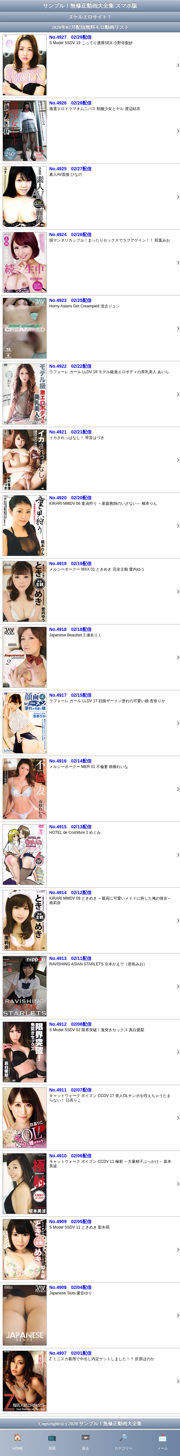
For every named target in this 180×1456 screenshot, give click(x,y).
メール (162, 1441)
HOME (17, 1441)
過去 (85, 1441)
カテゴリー (123, 1441)
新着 (52, 1441)
